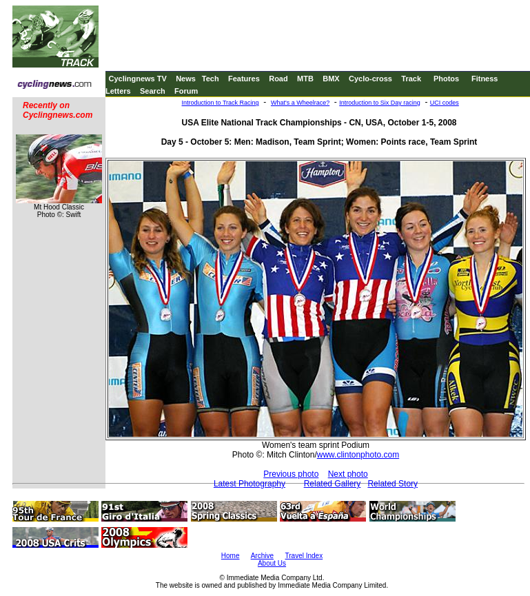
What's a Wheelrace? (300, 102)
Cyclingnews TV (137, 78)
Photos (446, 78)
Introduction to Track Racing (220, 102)
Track (411, 78)
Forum (186, 91)
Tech (210, 78)
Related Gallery (332, 484)
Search (152, 91)
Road (278, 78)
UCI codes (444, 102)
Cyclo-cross (370, 78)
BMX (331, 78)
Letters (118, 91)
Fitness (484, 78)
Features (244, 78)
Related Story (392, 484)
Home (230, 555)
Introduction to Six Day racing (379, 102)
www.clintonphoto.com (358, 455)
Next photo (348, 474)
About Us (272, 563)
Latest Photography (249, 484)
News (186, 78)
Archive (262, 555)
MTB (305, 78)
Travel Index (304, 555)
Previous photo (290, 474)
